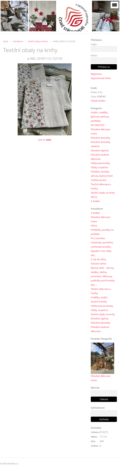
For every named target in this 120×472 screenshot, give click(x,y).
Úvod (5, 41)
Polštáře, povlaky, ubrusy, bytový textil (102, 173)
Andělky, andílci (99, 297)
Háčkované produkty (102, 305)
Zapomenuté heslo (101, 78)
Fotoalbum (18, 41)
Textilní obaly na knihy (38, 41)
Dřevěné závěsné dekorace (100, 156)
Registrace (96, 73)
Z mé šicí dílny (98, 259)
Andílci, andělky (99, 112)
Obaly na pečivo (99, 167)
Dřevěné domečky (100, 137)
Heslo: (94, 55)
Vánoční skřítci (98, 263)
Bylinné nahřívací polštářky (100, 118)
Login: (94, 44)
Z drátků (95, 201)
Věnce (94, 196)
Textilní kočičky (99, 301)
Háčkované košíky (100, 163)
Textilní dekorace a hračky (101, 186)
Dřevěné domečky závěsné (100, 144)
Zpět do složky (44, 139)
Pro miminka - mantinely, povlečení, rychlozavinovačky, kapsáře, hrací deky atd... (102, 247)
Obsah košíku (98, 100)
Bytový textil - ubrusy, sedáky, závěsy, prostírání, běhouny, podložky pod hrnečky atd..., (103, 276)
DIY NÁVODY (97, 125)
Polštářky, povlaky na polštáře (102, 232)
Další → (49, 139)
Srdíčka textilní (99, 180)
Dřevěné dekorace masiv (100, 131)
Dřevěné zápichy (100, 150)
